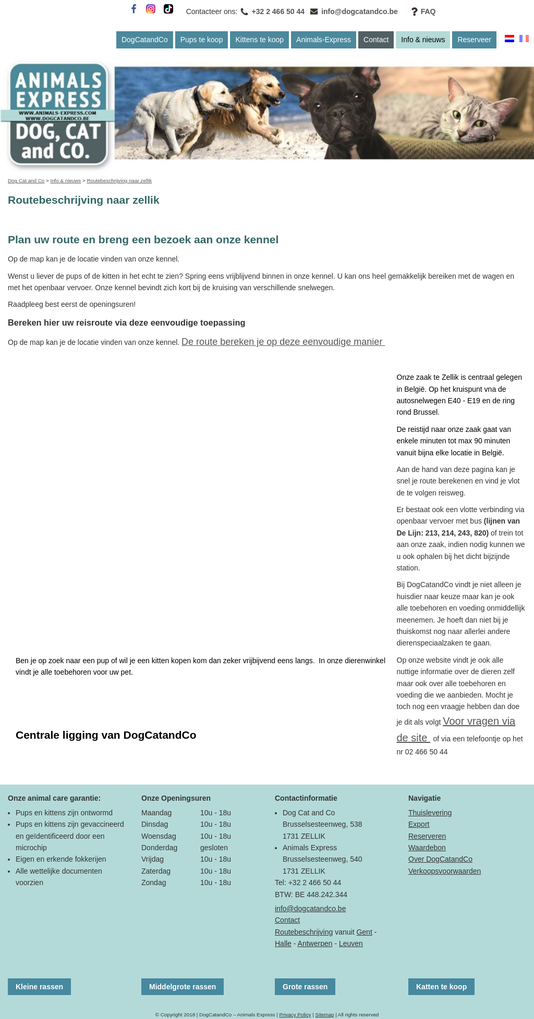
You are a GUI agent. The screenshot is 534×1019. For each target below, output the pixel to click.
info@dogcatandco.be (359, 11)
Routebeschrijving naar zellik (119, 180)
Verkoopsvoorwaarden (444, 871)
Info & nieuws (423, 39)
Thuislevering (430, 813)
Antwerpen (315, 943)
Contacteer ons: (212, 11)
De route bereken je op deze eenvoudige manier (283, 342)
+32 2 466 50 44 (278, 11)
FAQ (428, 11)
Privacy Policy (295, 1014)
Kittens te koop (259, 39)
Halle (283, 943)
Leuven (351, 943)
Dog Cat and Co (26, 180)
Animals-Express (323, 39)
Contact (376, 39)
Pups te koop (201, 39)
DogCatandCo (145, 39)
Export (418, 824)
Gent (364, 932)
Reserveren (427, 836)
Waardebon (427, 847)
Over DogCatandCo (440, 859)
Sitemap (324, 1014)
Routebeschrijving (304, 932)
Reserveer (474, 39)
